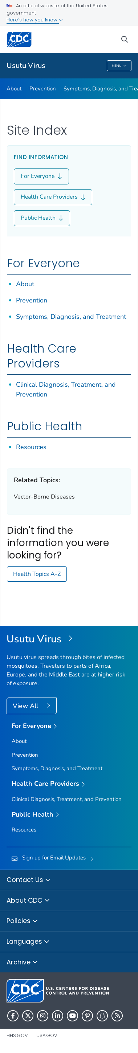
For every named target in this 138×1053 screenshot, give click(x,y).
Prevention (42, 88)
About (14, 88)
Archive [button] (22, 963)
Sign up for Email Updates (54, 857)
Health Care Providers (53, 197)
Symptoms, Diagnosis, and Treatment (71, 316)
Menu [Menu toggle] (119, 66)
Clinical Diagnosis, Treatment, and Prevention (67, 799)
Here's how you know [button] (35, 19)
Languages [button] (28, 942)
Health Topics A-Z (37, 574)
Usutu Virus (26, 65)
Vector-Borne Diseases (44, 497)
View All (26, 706)
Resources (31, 447)
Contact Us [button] (29, 880)
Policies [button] (22, 921)
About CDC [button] (28, 901)
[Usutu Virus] (69, 639)
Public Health (42, 218)
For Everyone (41, 176)
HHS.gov (17, 1035)
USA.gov (46, 1035)
